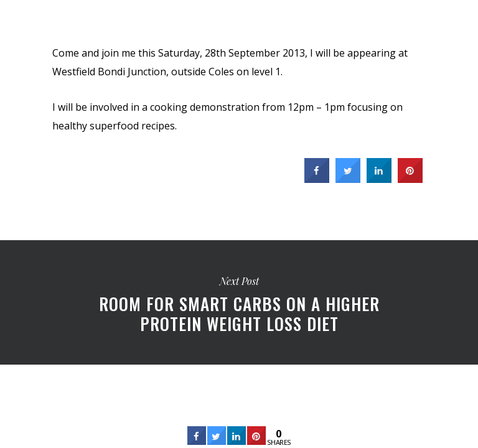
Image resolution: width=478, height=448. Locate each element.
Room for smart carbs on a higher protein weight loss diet (239, 302)
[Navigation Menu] (460, 20)
